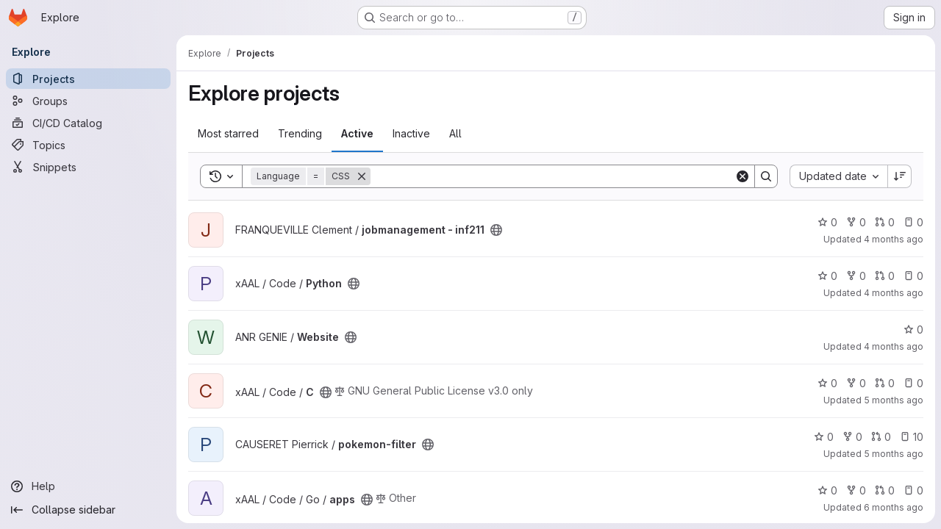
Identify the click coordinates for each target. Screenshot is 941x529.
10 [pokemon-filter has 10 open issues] (911, 437)
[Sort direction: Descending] (900, 176)
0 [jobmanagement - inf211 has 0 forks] (856, 222)
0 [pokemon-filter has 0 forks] (852, 437)
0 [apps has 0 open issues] (913, 490)
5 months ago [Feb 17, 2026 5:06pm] (893, 400)
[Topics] (88, 144)
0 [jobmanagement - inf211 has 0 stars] (827, 222)
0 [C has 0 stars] (827, 383)
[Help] (88, 486)
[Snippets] (88, 166)
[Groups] (88, 100)
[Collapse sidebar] (88, 510)
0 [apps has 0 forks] (856, 490)
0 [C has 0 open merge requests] (885, 383)
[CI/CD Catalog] (88, 122)
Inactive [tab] (411, 133)
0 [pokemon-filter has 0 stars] (824, 437)
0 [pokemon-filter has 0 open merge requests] (881, 437)
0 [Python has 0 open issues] (913, 276)
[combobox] (838, 176)
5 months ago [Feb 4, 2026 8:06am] (893, 453)
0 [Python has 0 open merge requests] (885, 276)
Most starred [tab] (228, 133)
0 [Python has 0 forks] (856, 276)
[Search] (552, 176)
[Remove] (362, 176)
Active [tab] (357, 133)
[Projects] (88, 78)
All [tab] (455, 133)
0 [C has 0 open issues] (913, 383)
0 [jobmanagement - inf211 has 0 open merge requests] (885, 222)
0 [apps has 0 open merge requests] (885, 490)
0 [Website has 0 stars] (913, 329)
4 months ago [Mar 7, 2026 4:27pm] (893, 292)
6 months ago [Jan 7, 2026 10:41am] (893, 507)
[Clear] (742, 176)
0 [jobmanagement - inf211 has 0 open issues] (913, 222)
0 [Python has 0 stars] (827, 276)
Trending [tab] (300, 133)
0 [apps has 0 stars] (827, 490)
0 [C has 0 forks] (856, 383)
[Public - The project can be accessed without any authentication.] (496, 230)
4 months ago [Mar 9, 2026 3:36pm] (893, 239)
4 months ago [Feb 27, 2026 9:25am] (893, 346)
